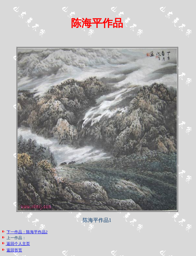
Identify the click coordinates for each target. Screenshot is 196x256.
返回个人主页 (18, 243)
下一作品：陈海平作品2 (27, 232)
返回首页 (14, 250)
